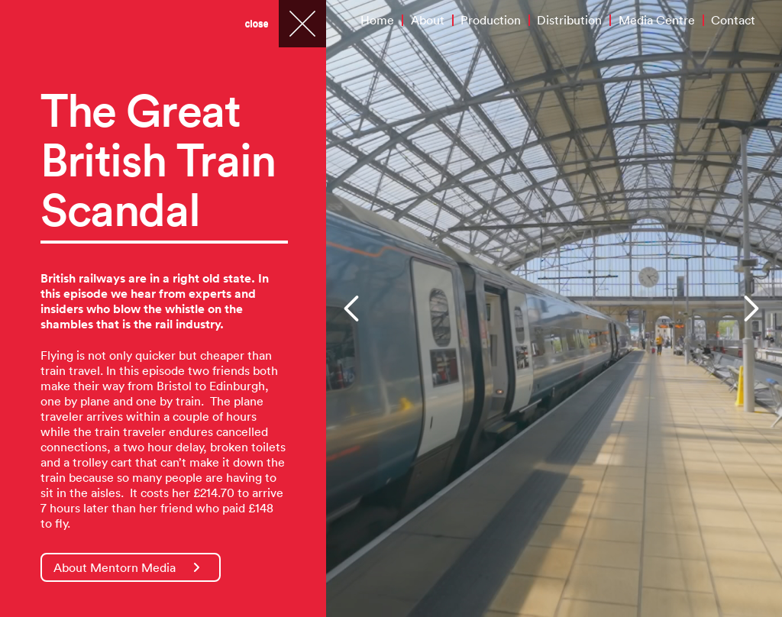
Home (377, 19)
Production (490, 19)
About (427, 19)
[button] (353, 308)
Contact (733, 19)
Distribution (569, 19)
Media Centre (657, 19)
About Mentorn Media (126, 567)
